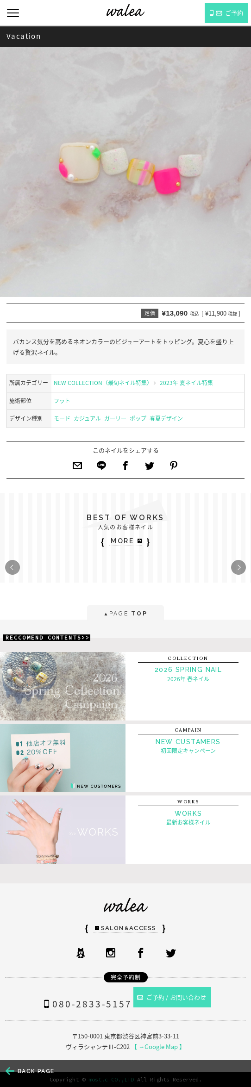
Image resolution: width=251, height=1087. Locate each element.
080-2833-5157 (86, 1003)
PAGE (125, 614)
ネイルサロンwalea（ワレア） (125, 10)
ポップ (138, 418)
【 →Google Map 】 (158, 1046)
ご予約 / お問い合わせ (172, 997)
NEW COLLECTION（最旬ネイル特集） (103, 383)
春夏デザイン (166, 418)
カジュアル (87, 418)
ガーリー (115, 418)
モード (62, 418)
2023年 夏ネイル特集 (186, 383)
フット (62, 401)
